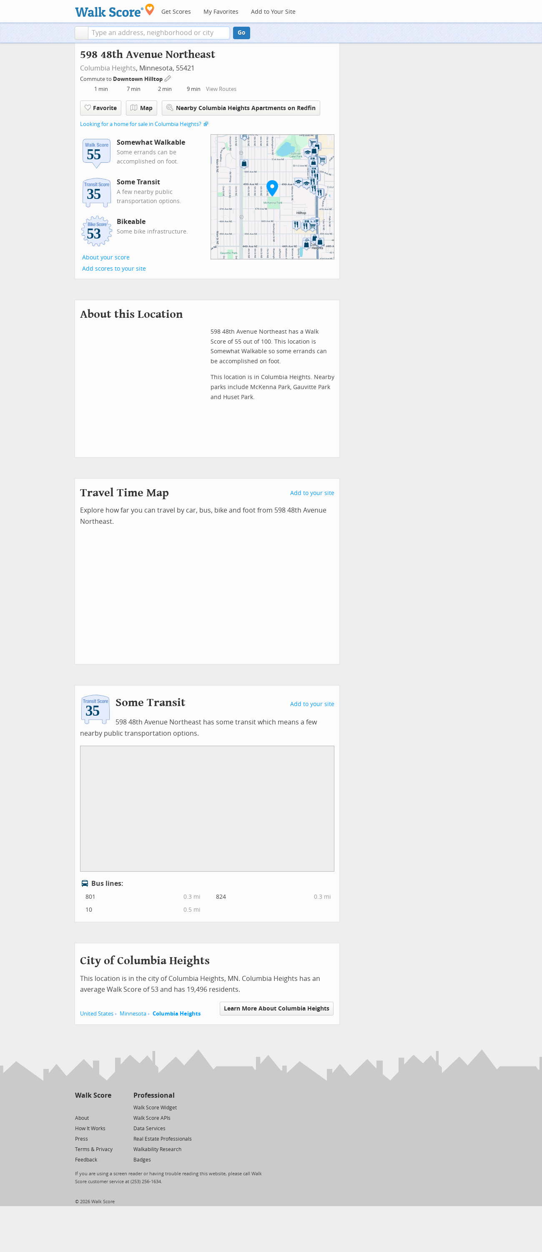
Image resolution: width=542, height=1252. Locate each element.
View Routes (221, 89)
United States (96, 1014)
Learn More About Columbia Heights (276, 1008)
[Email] (105, 1107)
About (82, 1118)
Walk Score (93, 1095)
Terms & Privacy (94, 1149)
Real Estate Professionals (162, 1139)
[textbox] (159, 33)
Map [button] (141, 108)
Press (81, 1139)
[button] (81, 33)
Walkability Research (157, 1149)
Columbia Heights (108, 68)
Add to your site (312, 493)
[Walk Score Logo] (115, 10)
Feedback (86, 1160)
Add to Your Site (273, 11)
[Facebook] (93, 1107)
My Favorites (220, 11)
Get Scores (176, 11)
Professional (154, 1095)
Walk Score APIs (152, 1118)
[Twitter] (80, 1107)
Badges (142, 1160)
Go (242, 32)
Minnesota (133, 1014)
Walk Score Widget (155, 1108)
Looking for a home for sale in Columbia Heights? (140, 124)
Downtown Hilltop (138, 79)
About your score (106, 257)
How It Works (90, 1128)
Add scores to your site (114, 268)
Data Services (149, 1128)
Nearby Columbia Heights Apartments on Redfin (241, 108)
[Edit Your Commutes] (168, 78)
